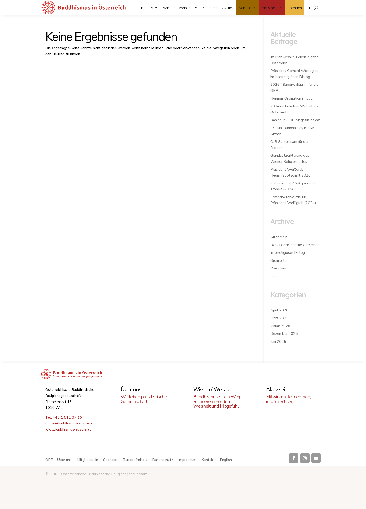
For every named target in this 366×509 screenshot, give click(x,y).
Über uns (146, 8)
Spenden (294, 8)
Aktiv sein (269, 8)
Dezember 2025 (284, 333)
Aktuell (228, 8)
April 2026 (279, 310)
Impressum (187, 460)
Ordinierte (278, 260)
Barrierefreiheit (135, 460)
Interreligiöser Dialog (287, 252)
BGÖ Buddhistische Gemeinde (295, 244)
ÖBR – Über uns (58, 460)
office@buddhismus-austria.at (69, 423)
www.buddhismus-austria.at (68, 429)
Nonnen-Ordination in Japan (292, 98)
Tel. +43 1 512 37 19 (63, 417)
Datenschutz (162, 460)
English (226, 460)
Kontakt (245, 8)
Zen (273, 276)
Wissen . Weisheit (178, 8)
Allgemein (278, 237)
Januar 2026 (280, 326)
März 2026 (279, 318)
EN (309, 8)
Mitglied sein (87, 460)
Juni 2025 (278, 341)
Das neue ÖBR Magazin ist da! (295, 120)
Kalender (210, 8)
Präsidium (278, 268)
